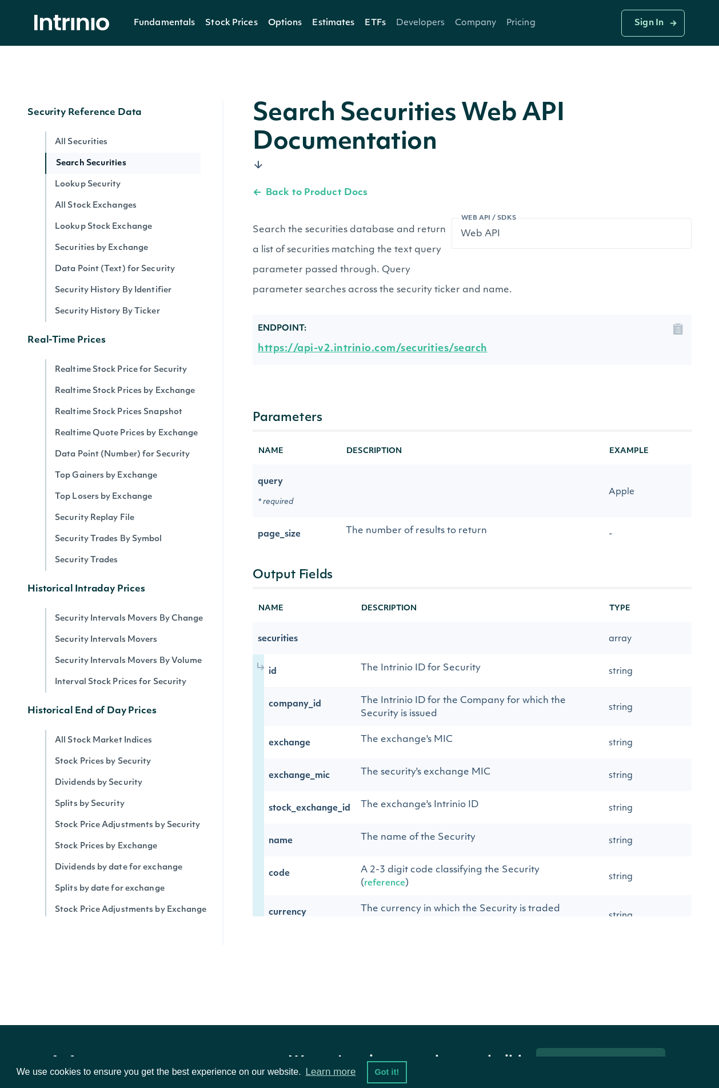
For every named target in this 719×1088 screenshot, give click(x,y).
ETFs (375, 23)
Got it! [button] (386, 1072)
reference (384, 883)
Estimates (333, 23)
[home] (74, 23)
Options (285, 23)
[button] (164, 23)
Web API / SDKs (489, 218)
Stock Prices (231, 23)
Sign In (649, 23)
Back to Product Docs (310, 192)
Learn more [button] (330, 1071)
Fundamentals (164, 23)
